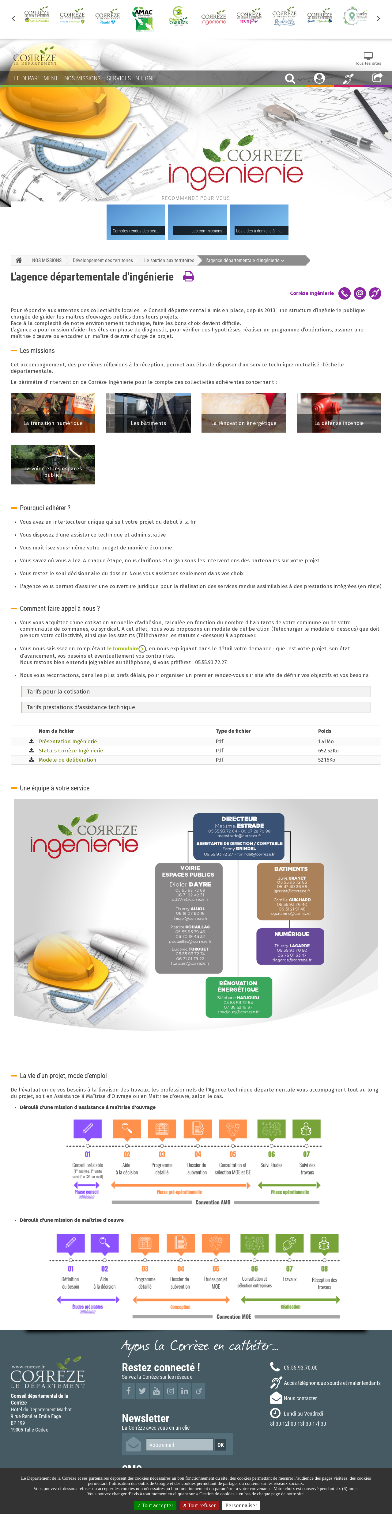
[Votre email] (179, 1445)
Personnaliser (241, 1505)
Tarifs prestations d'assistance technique (81, 707)
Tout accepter (155, 1505)
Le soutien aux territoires (169, 260)
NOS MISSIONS (47, 260)
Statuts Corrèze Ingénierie (71, 750)
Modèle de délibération (67, 760)
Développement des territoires (103, 260)
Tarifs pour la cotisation (58, 691)
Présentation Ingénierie (68, 741)
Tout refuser (199, 1505)
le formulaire (126, 648)
